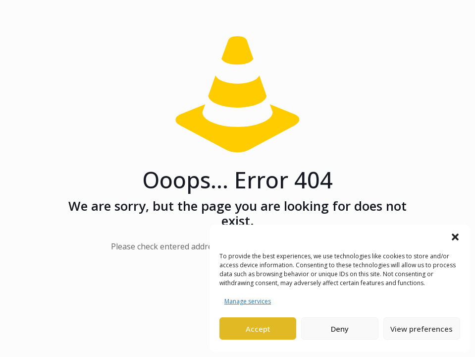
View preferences (421, 329)
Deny (340, 329)
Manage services (247, 301)
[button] (455, 237)
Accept (258, 329)
